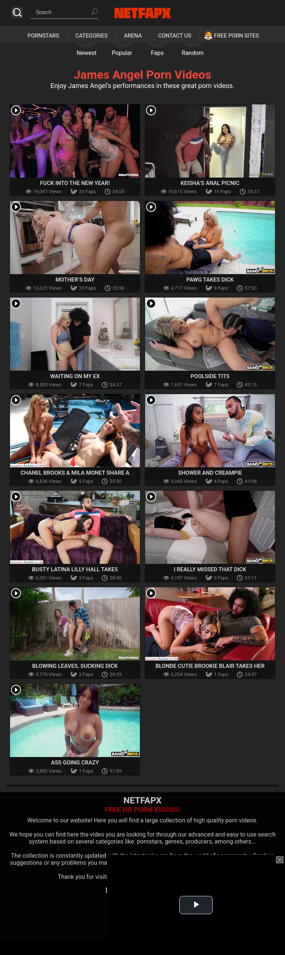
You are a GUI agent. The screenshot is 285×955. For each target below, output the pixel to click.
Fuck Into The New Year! (75, 183)
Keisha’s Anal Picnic (210, 183)
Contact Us (174, 35)
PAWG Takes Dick (210, 279)
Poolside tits (209, 376)
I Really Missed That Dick (210, 569)
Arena (133, 35)
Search (17, 12)
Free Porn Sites (236, 35)
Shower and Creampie (210, 473)
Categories (91, 35)
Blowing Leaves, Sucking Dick (75, 666)
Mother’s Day (74, 279)
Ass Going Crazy (75, 762)
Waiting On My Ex (75, 376)
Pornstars (43, 35)
